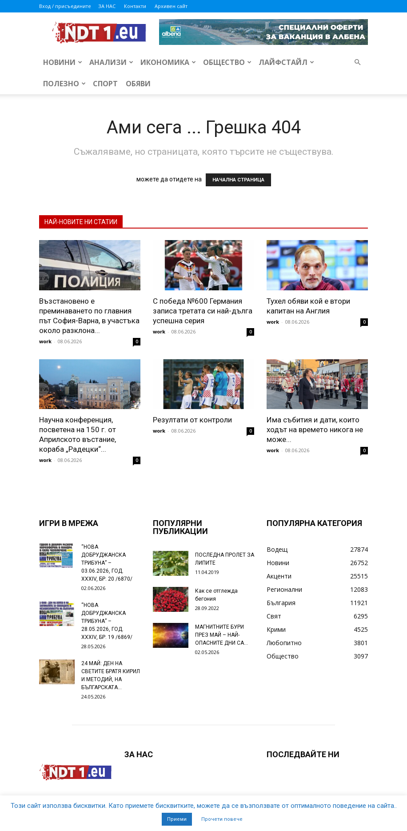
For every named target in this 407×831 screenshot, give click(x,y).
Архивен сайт (171, 6)
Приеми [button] (177, 819)
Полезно (64, 83)
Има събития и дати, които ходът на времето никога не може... (315, 429)
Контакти (135, 6)
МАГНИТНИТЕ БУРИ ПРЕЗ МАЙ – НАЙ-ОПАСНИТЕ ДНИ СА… (221, 635)
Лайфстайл (286, 62)
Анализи (111, 62)
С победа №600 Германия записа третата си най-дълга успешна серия (202, 311)
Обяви (138, 83)
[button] (357, 62)
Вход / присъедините (65, 6)
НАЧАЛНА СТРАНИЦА (238, 180)
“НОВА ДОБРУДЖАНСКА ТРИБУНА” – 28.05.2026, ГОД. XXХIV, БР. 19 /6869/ (106, 621)
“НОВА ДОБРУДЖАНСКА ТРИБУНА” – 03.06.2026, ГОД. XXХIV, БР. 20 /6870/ (106, 563)
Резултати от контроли (192, 419)
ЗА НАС (107, 6)
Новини (62, 62)
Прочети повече (222, 819)
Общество (227, 62)
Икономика (168, 62)
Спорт (105, 83)
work (45, 341)
